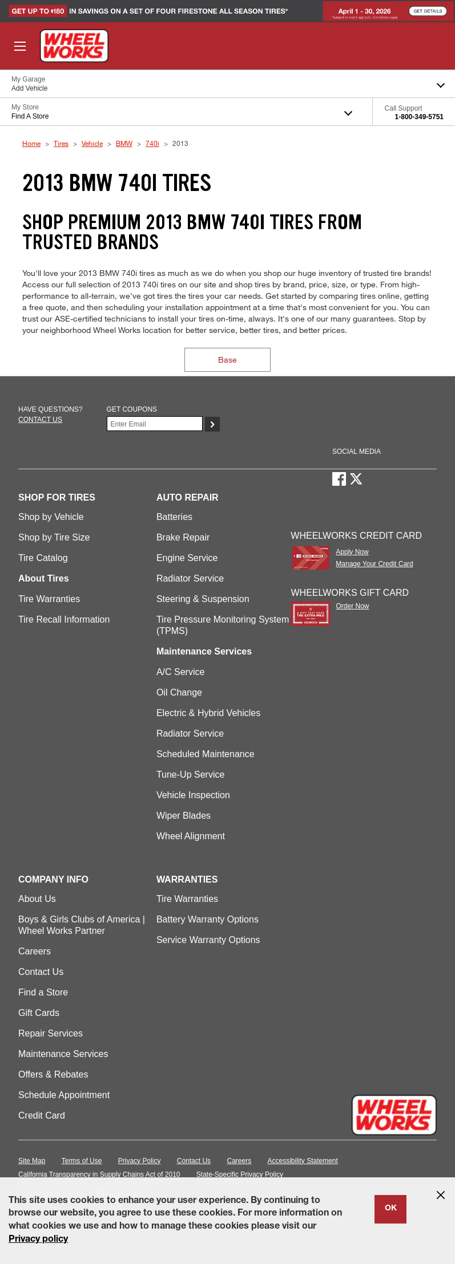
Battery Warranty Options (207, 919)
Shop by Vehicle (51, 517)
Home (31, 143)
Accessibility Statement (303, 1161)
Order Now (352, 606)
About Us (37, 899)
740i (152, 143)
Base (227, 359)
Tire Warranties (49, 599)
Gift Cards (38, 1013)
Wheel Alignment (190, 836)
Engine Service (187, 558)
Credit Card (41, 1115)
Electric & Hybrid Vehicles (208, 713)
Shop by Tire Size (54, 537)
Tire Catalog (43, 558)
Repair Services (50, 1033)
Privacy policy (38, 1240)
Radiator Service (190, 578)
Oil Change (179, 692)
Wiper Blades (183, 815)
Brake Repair (183, 537)
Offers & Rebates (53, 1074)
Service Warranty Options (208, 940)
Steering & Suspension (202, 599)
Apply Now (352, 552)
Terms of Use (82, 1161)
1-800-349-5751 (419, 117)
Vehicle (92, 143)
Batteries (174, 517)
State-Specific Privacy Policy (239, 1174)
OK (391, 1209)
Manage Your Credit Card (374, 564)
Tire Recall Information (64, 619)
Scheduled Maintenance (205, 754)
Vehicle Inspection (193, 795)
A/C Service (180, 672)
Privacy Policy (139, 1161)
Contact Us (40, 972)
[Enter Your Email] (155, 423)
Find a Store (43, 992)
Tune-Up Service (190, 774)
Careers (34, 951)
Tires (61, 143)
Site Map (31, 1161)
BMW (124, 143)
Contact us (40, 420)
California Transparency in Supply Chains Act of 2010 (99, 1174)
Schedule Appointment (64, 1095)
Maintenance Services (63, 1054)
